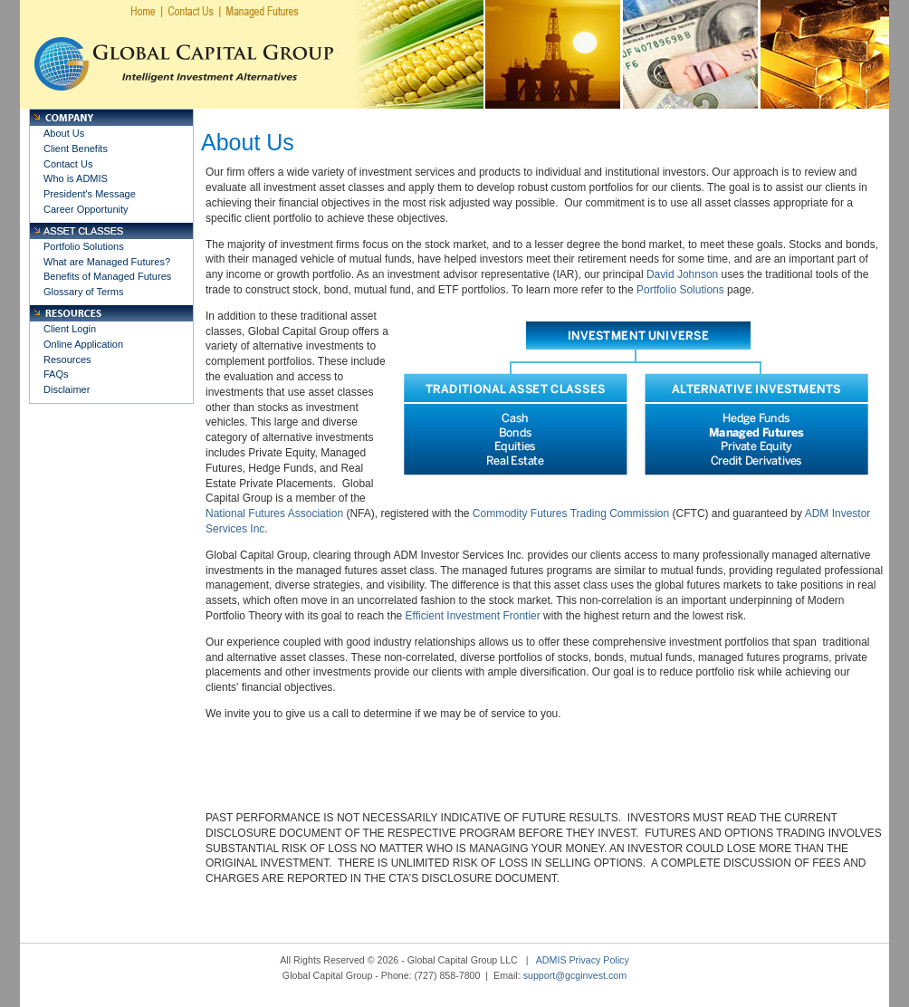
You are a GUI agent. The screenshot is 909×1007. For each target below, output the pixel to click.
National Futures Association (274, 513)
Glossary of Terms (83, 291)
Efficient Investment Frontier (473, 615)
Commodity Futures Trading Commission (571, 513)
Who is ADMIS (75, 178)
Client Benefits (75, 148)
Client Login (69, 328)
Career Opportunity (86, 209)
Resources (67, 359)
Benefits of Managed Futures (107, 276)
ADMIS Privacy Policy (582, 959)
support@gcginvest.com (575, 975)
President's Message (89, 193)
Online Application (83, 344)
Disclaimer (66, 389)
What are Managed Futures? (106, 261)
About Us (63, 133)
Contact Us (67, 163)
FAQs (56, 374)
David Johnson (682, 274)
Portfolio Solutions (83, 246)
